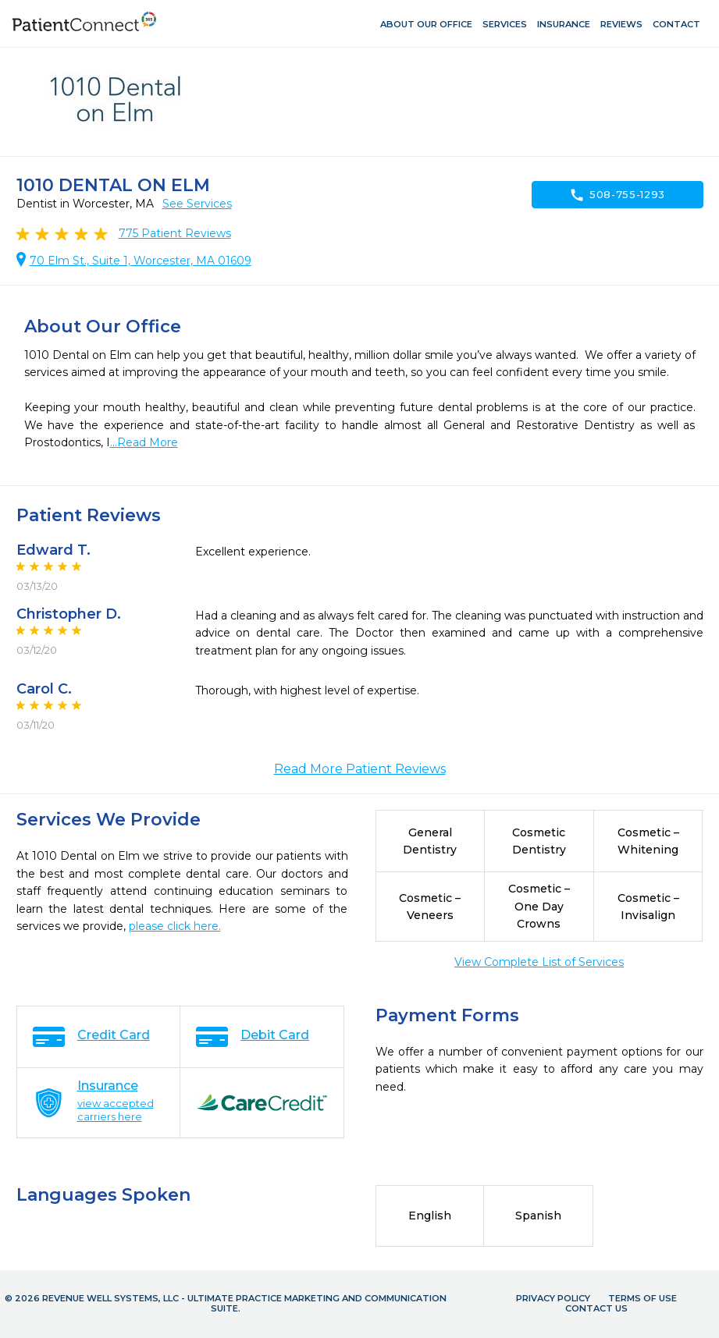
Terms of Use (642, 1298)
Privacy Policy (553, 1298)
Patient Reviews (175, 233)
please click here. (175, 926)
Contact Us (596, 1308)
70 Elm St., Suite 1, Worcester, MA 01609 (140, 261)
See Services (197, 204)
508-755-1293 (617, 195)
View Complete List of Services (539, 962)
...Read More (144, 442)
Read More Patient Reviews (360, 768)
